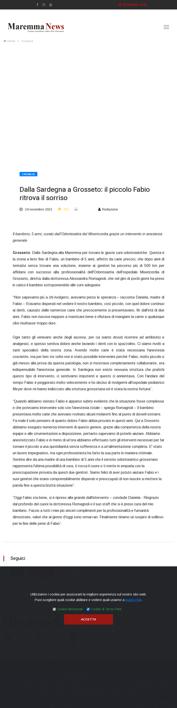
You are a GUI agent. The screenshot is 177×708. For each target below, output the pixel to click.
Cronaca (27, 41)
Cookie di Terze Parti (106, 609)
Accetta (88, 619)
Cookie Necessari (70, 609)
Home (9, 41)
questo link (133, 600)
